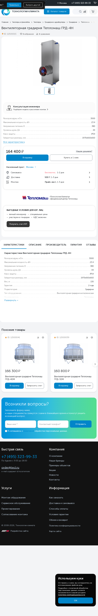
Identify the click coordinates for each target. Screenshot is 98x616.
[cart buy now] (93, 11)
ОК (75, 600)
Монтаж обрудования (13, 497)
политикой (29, 431)
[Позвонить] (93, 2)
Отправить (80, 424)
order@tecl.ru (10, 467)
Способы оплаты (58, 508)
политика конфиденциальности (71, 595)
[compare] (85, 11)
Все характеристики (13, 142)
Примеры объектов (59, 465)
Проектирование (10, 508)
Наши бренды (56, 460)
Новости (54, 475)
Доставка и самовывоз (62, 503)
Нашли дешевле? (84, 151)
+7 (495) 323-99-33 (81, 3)
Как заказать (56, 497)
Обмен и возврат (58, 520)
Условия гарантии (58, 514)
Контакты (54, 479)
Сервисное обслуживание (15, 503)
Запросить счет (34, 385)
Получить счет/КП (18, 224)
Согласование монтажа (14, 514)
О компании (55, 456)
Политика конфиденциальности (64, 525)
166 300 (12, 371)
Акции (52, 470)
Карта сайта (55, 531)
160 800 (62, 371)
